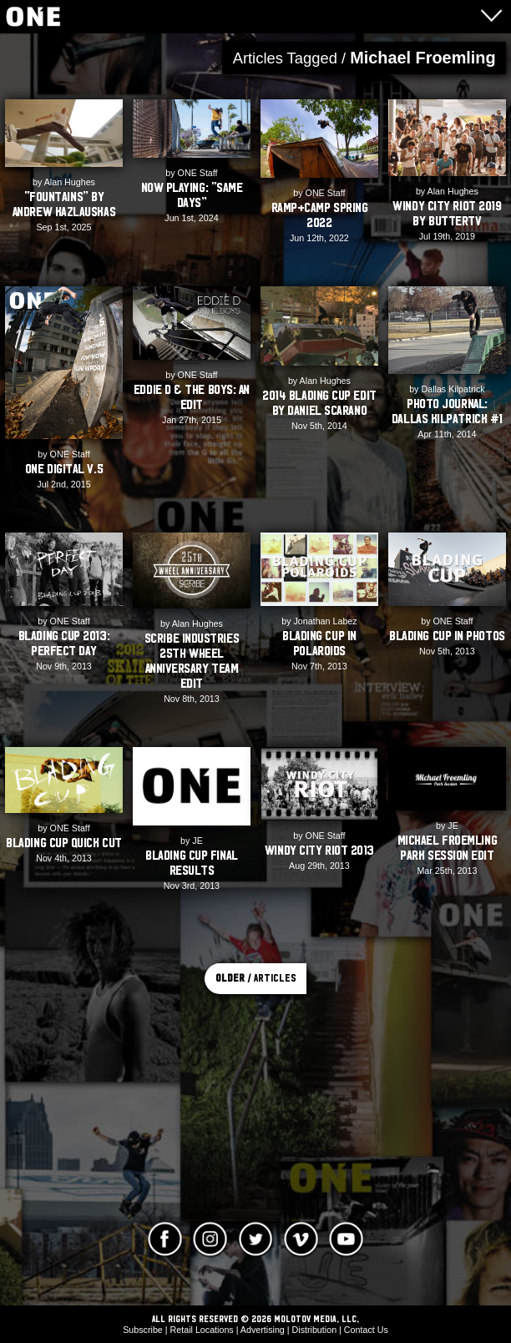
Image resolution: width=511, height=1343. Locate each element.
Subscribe (143, 1330)
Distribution (314, 1330)
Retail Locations (202, 1330)
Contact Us (366, 1330)
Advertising (262, 1330)
